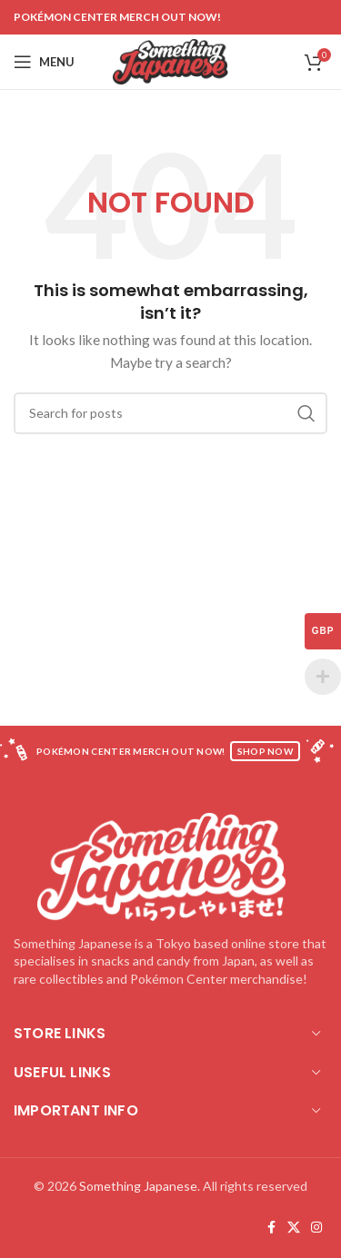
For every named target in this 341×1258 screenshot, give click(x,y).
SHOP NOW (265, 751)
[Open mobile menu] (44, 62)
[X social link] (294, 1227)
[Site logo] (170, 60)
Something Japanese (138, 1186)
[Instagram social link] (316, 1227)
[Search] (170, 413)
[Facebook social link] (271, 1227)
